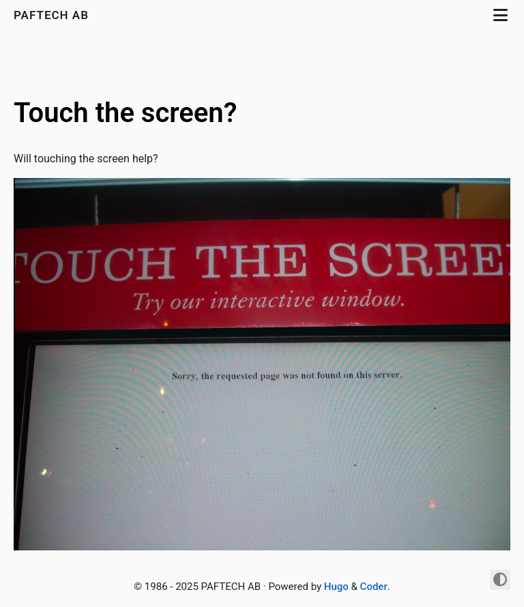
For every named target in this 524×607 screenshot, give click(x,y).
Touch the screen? (125, 113)
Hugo (336, 586)
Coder (374, 586)
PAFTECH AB (53, 15)
